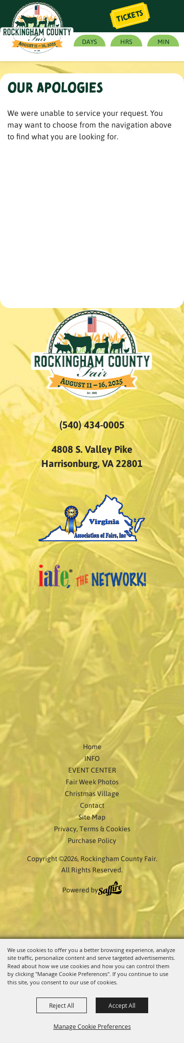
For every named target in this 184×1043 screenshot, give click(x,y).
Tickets (130, 16)
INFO (92, 758)
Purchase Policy (92, 840)
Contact (92, 804)
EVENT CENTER (92, 769)
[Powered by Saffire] (110, 889)
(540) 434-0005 (92, 424)
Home (92, 746)
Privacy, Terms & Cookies (92, 828)
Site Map (92, 816)
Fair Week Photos (92, 781)
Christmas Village (92, 793)
